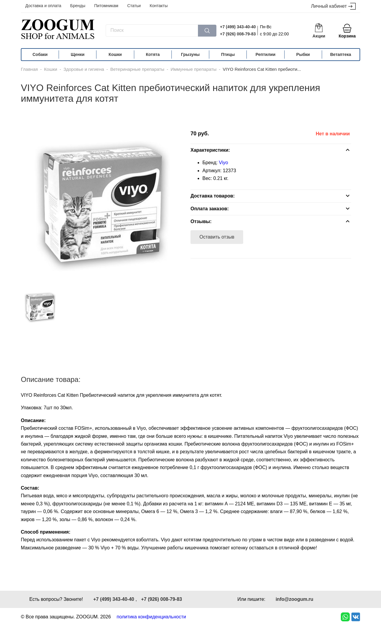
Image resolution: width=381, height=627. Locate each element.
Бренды (77, 5)
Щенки (78, 54)
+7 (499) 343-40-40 (238, 26)
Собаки (40, 54)
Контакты (159, 5)
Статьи (133, 5)
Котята (153, 54)
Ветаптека (340, 54)
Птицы (228, 54)
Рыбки (303, 54)
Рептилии (266, 54)
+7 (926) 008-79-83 (238, 34)
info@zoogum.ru (294, 599)
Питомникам (106, 5)
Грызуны (190, 54)
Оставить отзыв (216, 236)
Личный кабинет (333, 6)
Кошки (115, 54)
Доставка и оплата (43, 5)
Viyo (223, 162)
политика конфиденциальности (151, 616)
